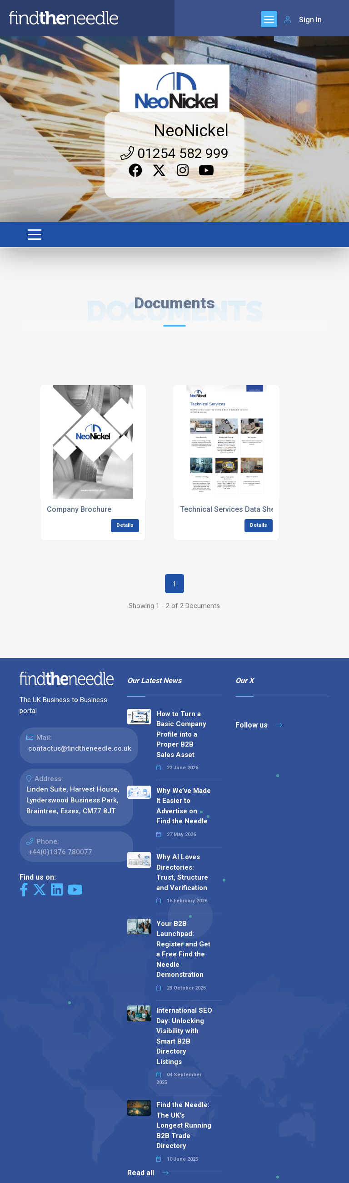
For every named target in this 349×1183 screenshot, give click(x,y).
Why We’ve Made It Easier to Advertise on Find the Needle (183, 806)
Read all (148, 1172)
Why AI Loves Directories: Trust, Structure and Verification (182, 872)
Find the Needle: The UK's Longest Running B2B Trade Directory (183, 1125)
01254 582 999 (174, 153)
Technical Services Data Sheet (230, 509)
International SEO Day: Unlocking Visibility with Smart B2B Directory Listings (184, 1036)
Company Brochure (79, 509)
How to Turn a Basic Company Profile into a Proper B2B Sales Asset (181, 734)
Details (125, 525)
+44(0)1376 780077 (60, 852)
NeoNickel (191, 130)
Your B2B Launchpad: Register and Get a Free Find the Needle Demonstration (183, 949)
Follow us (258, 725)
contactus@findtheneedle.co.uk (79, 748)
